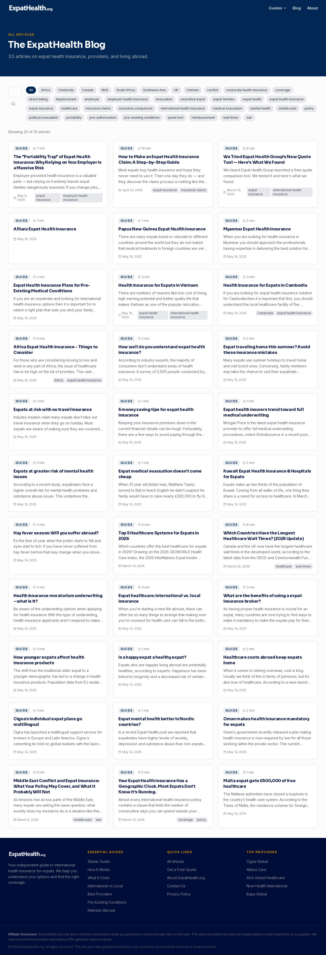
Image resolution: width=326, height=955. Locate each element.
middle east (287, 108)
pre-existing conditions (142, 117)
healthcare (69, 108)
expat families (224, 99)
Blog (297, 8)
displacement (66, 99)
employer (92, 99)
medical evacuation (227, 108)
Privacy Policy (179, 894)
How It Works (99, 869)
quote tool (175, 117)
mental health (260, 108)
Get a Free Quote (181, 869)
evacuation (164, 99)
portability (74, 117)
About (312, 8)
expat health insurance (286, 99)
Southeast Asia (154, 90)
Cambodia (66, 90)
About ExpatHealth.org (186, 878)
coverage (282, 90)
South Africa (125, 90)
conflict (212, 90)
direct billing (38, 99)
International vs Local (105, 886)
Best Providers (100, 894)
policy (309, 108)
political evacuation (43, 117)
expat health (252, 99)
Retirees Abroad (101, 910)
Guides (278, 8)
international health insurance (183, 108)
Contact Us (176, 886)
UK (176, 90)
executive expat (193, 99)
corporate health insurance (246, 90)
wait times (230, 117)
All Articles (175, 861)
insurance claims (98, 108)
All (31, 90)
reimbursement (203, 117)
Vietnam (192, 90)
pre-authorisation (103, 117)
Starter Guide (99, 861)
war (249, 117)
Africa (45, 90)
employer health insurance (127, 99)
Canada (87, 90)
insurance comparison (136, 108)
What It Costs (99, 878)
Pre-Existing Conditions (107, 902)
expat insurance (41, 108)
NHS (105, 90)
